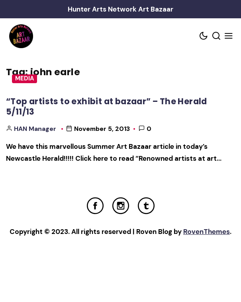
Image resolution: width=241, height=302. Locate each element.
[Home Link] (21, 36)
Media (24, 78)
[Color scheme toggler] (204, 36)
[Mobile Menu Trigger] (229, 36)
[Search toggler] (216, 36)
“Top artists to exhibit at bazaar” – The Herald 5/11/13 (106, 106)
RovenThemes (206, 231)
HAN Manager (35, 129)
